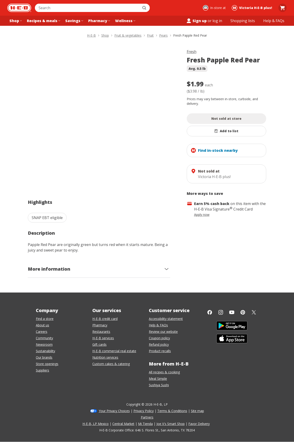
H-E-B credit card (105, 318)
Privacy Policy (143, 411)
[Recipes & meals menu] (43, 21)
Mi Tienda (145, 424)
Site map (197, 411)
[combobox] (87, 8)
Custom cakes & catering (111, 364)
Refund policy (159, 344)
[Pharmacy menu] (98, 21)
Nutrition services (105, 357)
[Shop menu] (15, 21)
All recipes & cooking (164, 372)
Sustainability (45, 351)
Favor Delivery (199, 424)
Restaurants (101, 331)
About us (42, 325)
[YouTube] (232, 312)
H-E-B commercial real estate (114, 351)
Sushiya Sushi (159, 385)
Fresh (191, 51)
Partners (147, 417)
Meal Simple (158, 378)
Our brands (44, 357)
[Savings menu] (73, 21)
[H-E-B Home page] (19, 8)
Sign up (196, 20)
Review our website (163, 331)
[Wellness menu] (124, 21)
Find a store (45, 318)
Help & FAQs (158, 325)
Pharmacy (99, 325)
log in (217, 20)
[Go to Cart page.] (282, 8)
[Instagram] (221, 312)
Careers (41, 331)
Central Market (123, 424)
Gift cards (99, 344)
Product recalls (160, 351)
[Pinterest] (243, 312)
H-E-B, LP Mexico (95, 424)
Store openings (47, 364)
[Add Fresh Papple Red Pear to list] (226, 131)
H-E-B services (103, 338)
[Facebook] (210, 312)
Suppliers (42, 370)
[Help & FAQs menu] (274, 21)
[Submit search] (145, 8)
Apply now (201, 214)
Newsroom (44, 344)
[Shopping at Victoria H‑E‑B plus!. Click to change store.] (252, 8)
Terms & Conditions (172, 411)
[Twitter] (254, 312)
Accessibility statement (166, 318)
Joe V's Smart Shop (170, 424)
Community (44, 338)
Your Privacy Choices (114, 411)
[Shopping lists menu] (242, 21)
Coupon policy (159, 338)
